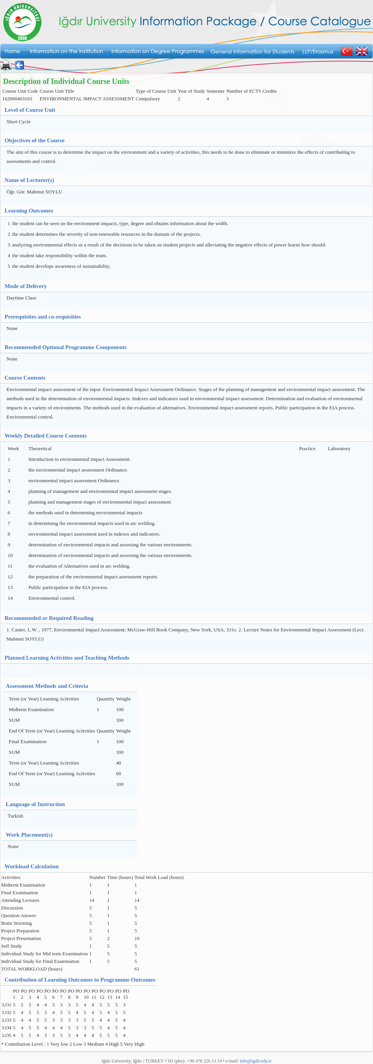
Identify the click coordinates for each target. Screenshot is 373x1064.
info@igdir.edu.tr (256, 1061)
